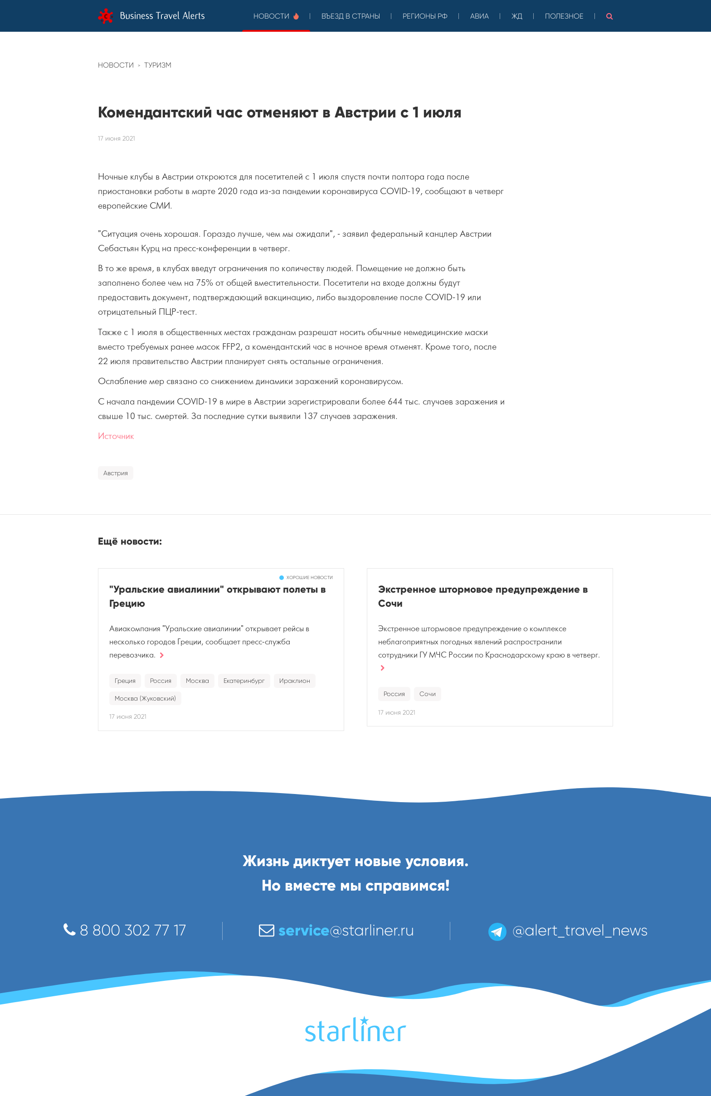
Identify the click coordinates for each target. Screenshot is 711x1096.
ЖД (516, 16)
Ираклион (294, 680)
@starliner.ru (336, 930)
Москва (197, 680)
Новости (276, 16)
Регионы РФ (425, 16)
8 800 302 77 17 (124, 930)
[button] (609, 16)
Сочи (427, 693)
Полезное (564, 16)
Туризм (157, 65)
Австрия (115, 473)
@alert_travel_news (567, 930)
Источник (116, 436)
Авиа (479, 16)
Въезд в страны (350, 16)
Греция (125, 680)
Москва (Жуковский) (145, 698)
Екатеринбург (244, 680)
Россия (160, 680)
